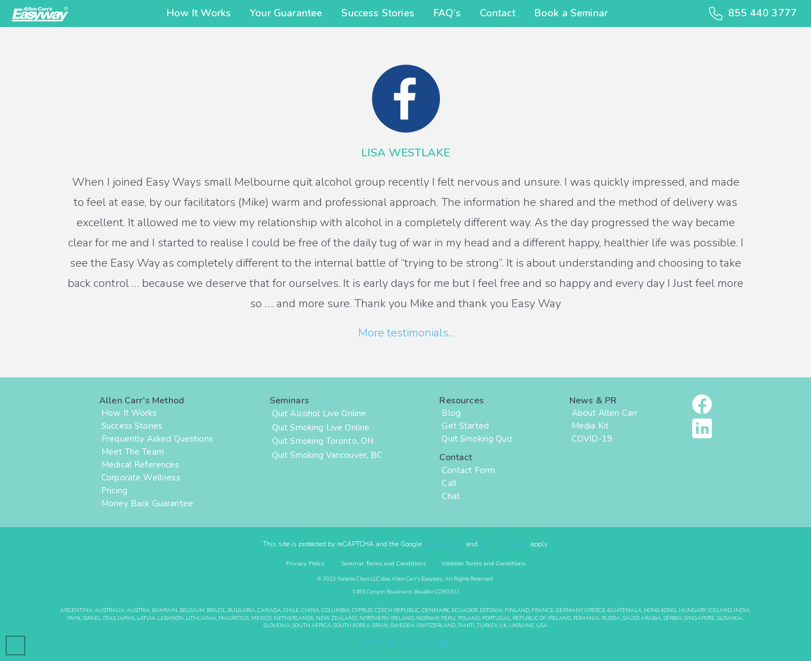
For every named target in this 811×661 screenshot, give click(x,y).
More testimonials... (405, 332)
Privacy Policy (444, 543)
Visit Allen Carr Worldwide (405, 642)
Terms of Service (503, 543)
